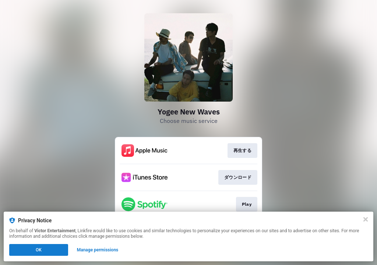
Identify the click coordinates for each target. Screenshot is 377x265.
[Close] (365, 219)
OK (39, 249)
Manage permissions (98, 249)
